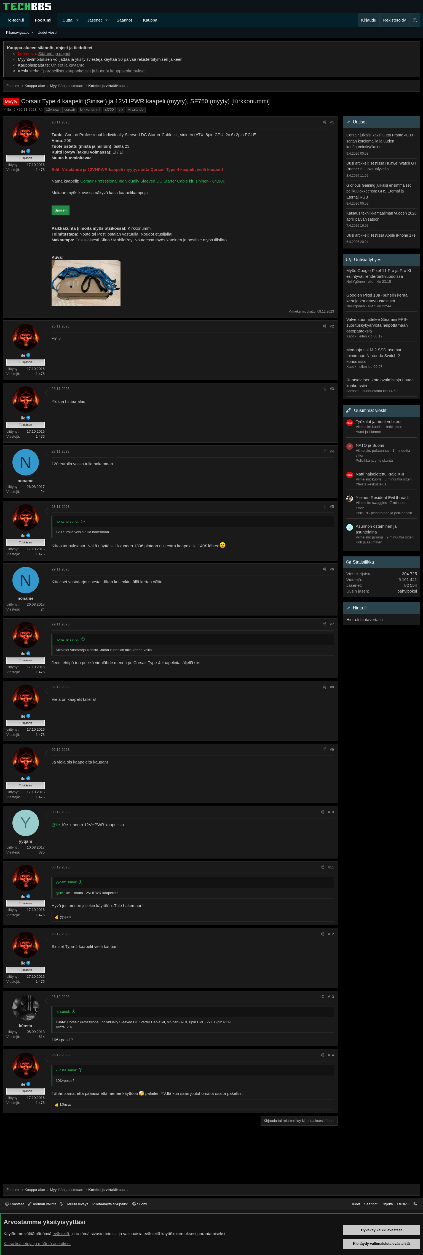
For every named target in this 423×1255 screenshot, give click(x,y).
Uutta (68, 20)
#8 (332, 687)
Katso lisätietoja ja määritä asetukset (37, 1243)
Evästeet (14, 1204)
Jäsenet (94, 20)
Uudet (355, 1204)
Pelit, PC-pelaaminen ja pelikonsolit (384, 513)
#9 (332, 749)
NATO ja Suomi (370, 445)
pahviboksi (407, 591)
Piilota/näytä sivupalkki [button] (110, 1204)
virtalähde (135, 109)
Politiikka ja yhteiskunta (374, 460)
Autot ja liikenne (368, 432)
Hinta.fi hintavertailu (364, 619)
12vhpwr (53, 109)
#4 (332, 451)
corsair (69, 109)
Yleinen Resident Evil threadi (382, 497)
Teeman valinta (42, 1204)
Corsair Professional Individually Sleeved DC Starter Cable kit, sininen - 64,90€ (152, 181)
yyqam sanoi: (66, 882)
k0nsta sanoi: (66, 1070)
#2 (332, 326)
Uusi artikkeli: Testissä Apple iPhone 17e (381, 235)
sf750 (109, 109)
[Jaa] (324, 122)
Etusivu (403, 1204)
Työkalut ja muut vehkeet (378, 421)
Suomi (139, 1204)
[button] (77, 20)
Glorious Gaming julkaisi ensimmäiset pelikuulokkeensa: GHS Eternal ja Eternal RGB (378, 191)
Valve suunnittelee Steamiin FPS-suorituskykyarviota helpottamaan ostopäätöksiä (377, 325)
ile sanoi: (63, 1012)
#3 (332, 389)
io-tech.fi (16, 20)
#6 (332, 569)
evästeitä (61, 1233)
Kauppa (150, 20)
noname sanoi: (67, 521)
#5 (332, 506)
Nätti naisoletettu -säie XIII (380, 474)
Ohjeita (387, 1204)
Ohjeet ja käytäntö (67, 65)
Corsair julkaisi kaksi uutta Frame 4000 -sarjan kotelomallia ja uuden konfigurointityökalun (380, 141)
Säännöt (124, 20)
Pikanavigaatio (18, 32)
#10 (331, 812)
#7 (332, 624)
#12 (331, 934)
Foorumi (43, 20)
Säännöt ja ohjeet (54, 53)
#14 (331, 1055)
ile (9, 109)
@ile (56, 824)
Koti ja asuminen (369, 542)
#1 (332, 122)
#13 (331, 997)
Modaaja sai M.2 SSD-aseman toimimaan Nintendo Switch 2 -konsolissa (374, 355)
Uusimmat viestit (370, 410)
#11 (331, 867)
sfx (121, 109)
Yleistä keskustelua (371, 484)
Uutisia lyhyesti (369, 259)
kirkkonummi (90, 109)
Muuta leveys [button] (78, 1204)
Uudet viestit (47, 32)
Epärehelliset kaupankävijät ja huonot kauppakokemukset (93, 70)
